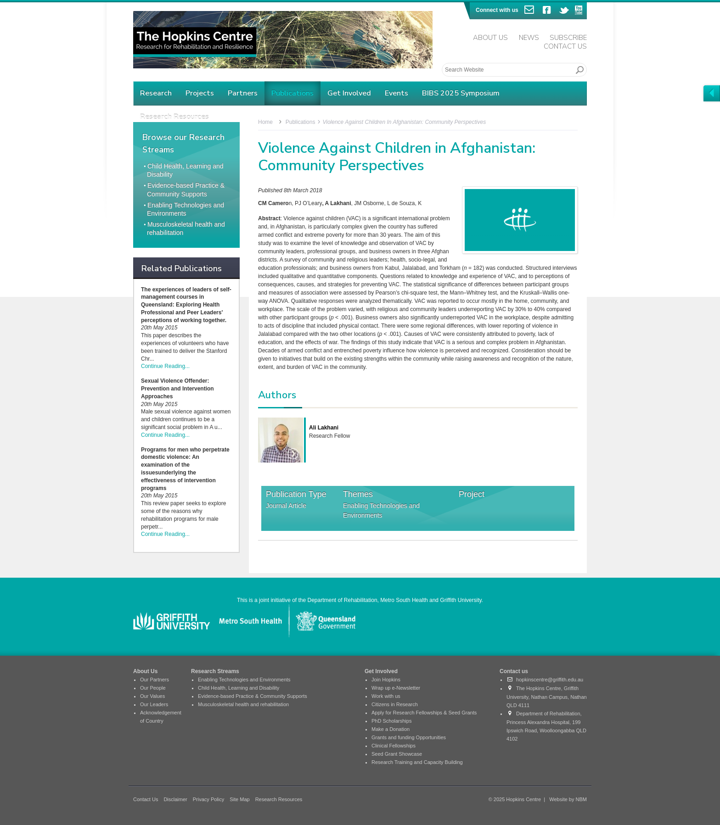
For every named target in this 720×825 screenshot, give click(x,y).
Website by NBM (568, 799)
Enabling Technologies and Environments (381, 510)
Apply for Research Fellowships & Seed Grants (424, 712)
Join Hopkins (385, 679)
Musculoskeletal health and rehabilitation (243, 704)
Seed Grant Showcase (396, 754)
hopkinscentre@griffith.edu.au (544, 679)
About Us (490, 37)
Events (396, 93)
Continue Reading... (165, 366)
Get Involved (349, 93)
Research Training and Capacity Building (417, 762)
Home (265, 122)
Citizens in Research (394, 704)
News (529, 37)
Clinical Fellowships (393, 745)
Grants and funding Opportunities (408, 737)
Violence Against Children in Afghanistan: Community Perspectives (404, 122)
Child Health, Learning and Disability (238, 688)
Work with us (385, 696)
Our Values (152, 696)
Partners (243, 93)
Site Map (239, 799)
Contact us (514, 671)
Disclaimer (175, 799)
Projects (200, 93)
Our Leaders (154, 704)
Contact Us (565, 46)
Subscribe (568, 37)
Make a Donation (390, 729)
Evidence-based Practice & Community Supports (252, 696)
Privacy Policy (208, 799)
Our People (153, 688)
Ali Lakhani (323, 427)
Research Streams (215, 671)
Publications (292, 93)
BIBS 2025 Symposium (461, 93)
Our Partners (154, 679)
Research (156, 93)
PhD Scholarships (391, 721)
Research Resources (279, 799)
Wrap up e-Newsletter (395, 688)
